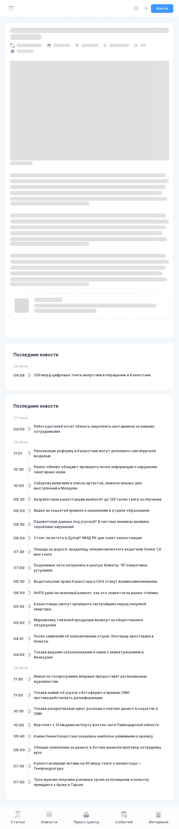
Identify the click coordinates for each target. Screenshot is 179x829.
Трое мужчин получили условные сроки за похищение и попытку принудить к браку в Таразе (91, 782)
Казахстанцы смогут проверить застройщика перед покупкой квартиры (90, 606)
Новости (49, 817)
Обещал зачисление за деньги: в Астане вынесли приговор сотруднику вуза (97, 750)
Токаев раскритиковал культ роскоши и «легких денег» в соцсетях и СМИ (96, 711)
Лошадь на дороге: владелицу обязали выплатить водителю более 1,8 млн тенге (97, 551)
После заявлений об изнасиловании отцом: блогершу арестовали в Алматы (94, 638)
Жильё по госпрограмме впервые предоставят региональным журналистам (90, 679)
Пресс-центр (86, 817)
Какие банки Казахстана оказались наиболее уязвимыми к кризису (93, 736)
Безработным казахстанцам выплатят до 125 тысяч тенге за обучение (98, 499)
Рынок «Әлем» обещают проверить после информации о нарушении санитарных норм (95, 469)
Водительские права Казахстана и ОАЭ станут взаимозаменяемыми (95, 581)
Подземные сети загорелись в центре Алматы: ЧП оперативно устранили (91, 567)
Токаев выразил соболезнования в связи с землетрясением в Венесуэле (89, 654)
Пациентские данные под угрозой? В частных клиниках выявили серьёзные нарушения (91, 524)
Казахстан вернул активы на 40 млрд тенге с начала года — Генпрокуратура (87, 766)
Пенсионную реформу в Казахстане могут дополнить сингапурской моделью (95, 453)
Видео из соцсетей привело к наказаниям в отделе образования (91, 510)
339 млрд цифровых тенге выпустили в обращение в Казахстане (92, 375)
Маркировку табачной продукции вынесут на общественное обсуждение (88, 622)
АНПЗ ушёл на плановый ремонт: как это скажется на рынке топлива (96, 593)
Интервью (158, 817)
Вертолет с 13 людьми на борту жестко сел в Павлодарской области (96, 725)
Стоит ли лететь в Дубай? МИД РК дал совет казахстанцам (88, 538)
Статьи (18, 817)
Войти (162, 8)
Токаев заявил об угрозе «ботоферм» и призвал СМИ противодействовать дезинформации (81, 695)
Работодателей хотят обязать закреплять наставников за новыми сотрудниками (94, 429)
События (124, 817)
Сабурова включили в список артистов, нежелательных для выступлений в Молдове (88, 485)
